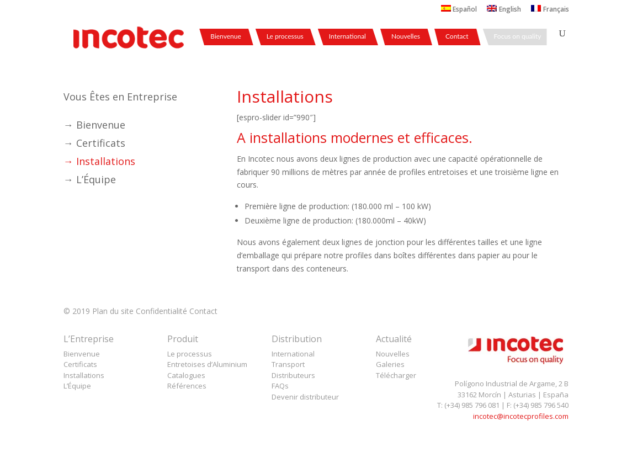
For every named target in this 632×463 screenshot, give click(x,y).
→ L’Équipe (89, 179)
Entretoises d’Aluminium (207, 364)
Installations (83, 375)
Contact (457, 36)
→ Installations (99, 161)
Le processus (285, 36)
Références (186, 386)
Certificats (80, 364)
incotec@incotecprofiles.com (521, 416)
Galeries (390, 364)
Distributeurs (293, 375)
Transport (288, 364)
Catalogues (186, 375)
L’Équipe (77, 386)
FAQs (280, 386)
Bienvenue (225, 36)
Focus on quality (517, 36)
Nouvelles (405, 36)
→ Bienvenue (94, 124)
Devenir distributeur (305, 397)
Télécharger (396, 375)
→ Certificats (94, 143)
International (347, 36)
